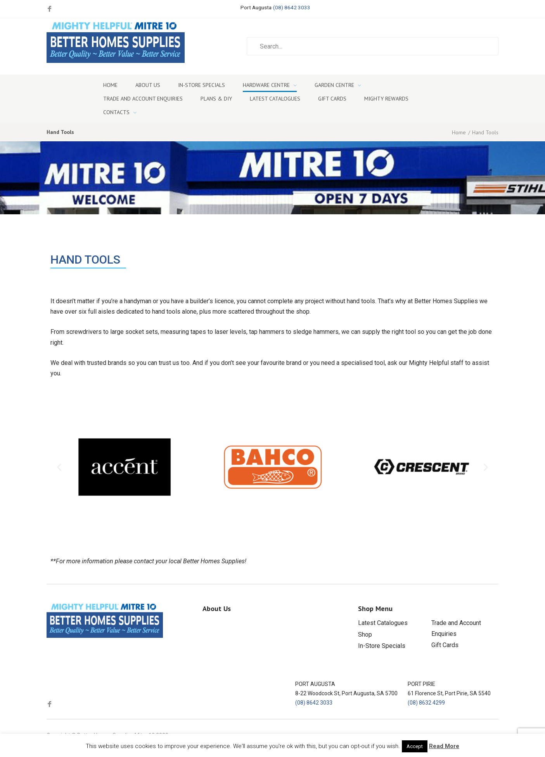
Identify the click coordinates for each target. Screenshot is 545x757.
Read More (444, 746)
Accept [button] (415, 746)
